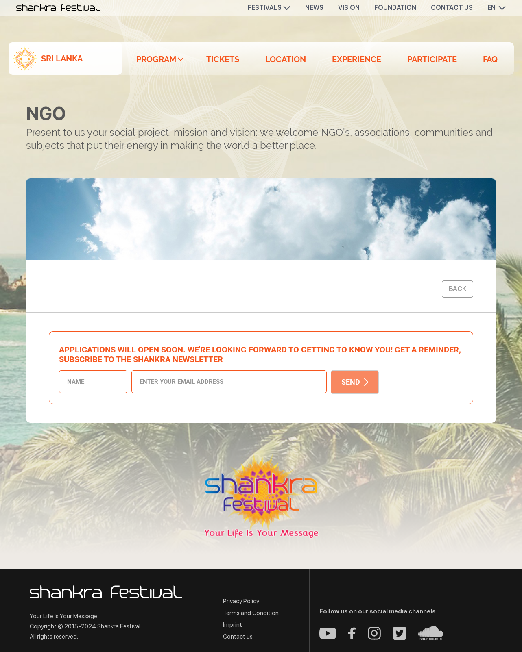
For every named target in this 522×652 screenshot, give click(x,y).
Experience (356, 59)
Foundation (395, 7)
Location (285, 59)
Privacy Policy (241, 601)
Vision (349, 7)
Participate (432, 59)
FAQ (490, 59)
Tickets (222, 59)
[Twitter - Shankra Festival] (399, 637)
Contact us (452, 7)
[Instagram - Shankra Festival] (374, 637)
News (314, 7)
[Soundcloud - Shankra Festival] (430, 638)
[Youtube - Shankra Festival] (327, 637)
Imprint (232, 624)
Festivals (265, 7)
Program (156, 59)
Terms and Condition (251, 613)
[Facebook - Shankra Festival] (352, 637)
